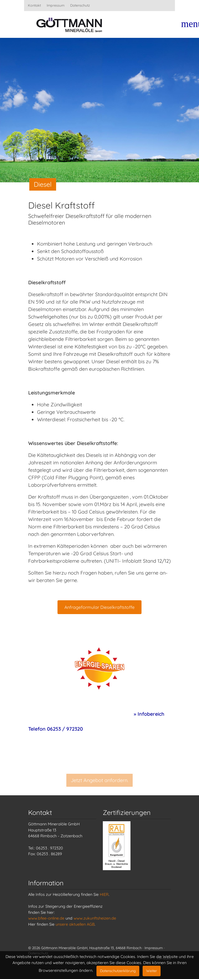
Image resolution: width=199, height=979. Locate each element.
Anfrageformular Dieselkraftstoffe (99, 607)
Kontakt (34, 5)
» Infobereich (149, 714)
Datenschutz (80, 5)
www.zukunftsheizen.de (95, 918)
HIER (104, 894)
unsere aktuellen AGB (75, 924)
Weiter (151, 971)
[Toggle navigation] (188, 26)
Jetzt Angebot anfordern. (99, 786)
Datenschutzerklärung (118, 971)
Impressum (55, 5)
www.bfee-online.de (46, 918)
